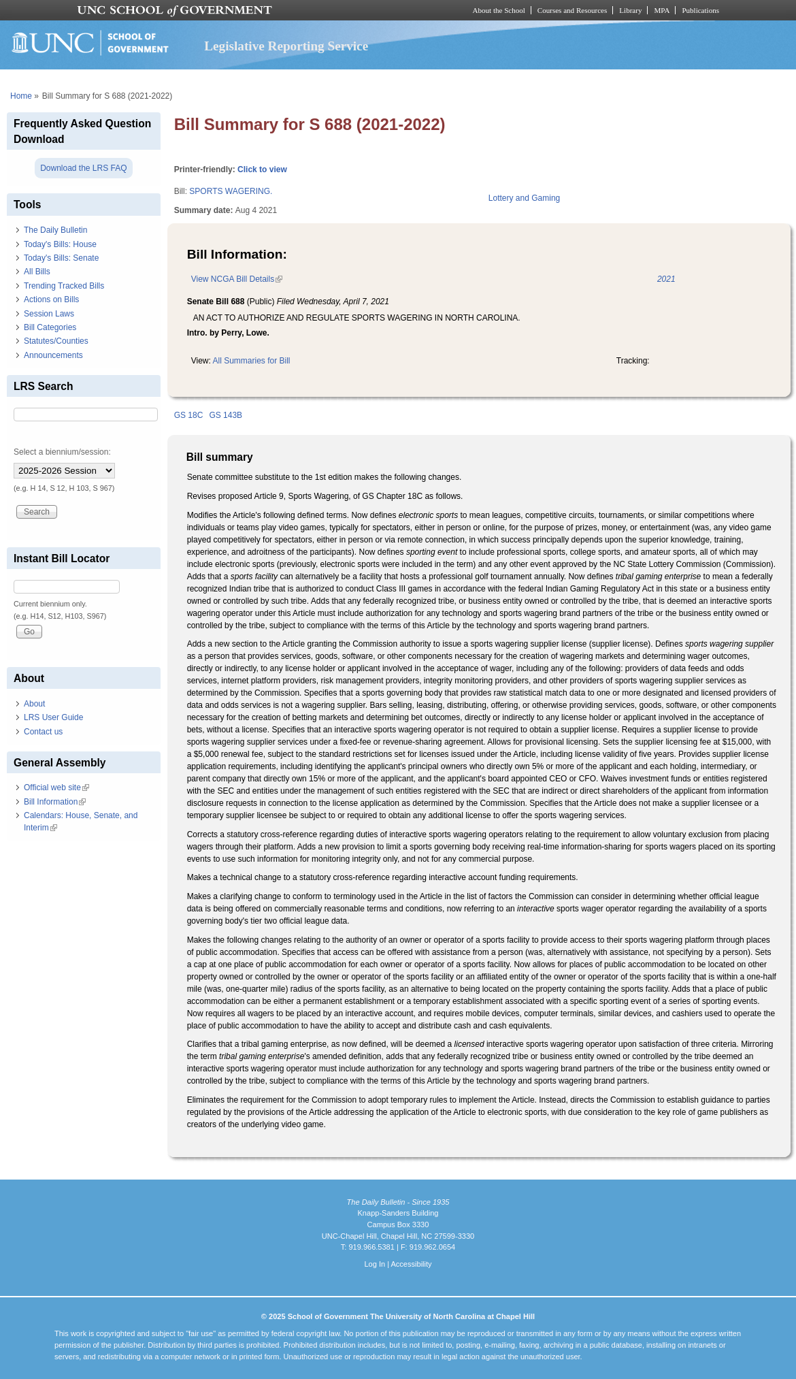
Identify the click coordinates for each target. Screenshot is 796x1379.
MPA (661, 10)
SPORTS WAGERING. (230, 191)
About (34, 704)
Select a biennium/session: (62, 452)
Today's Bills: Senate (61, 258)
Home (21, 96)
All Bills (37, 271)
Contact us (43, 731)
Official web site (56, 787)
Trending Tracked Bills (64, 286)
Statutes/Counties (56, 341)
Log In (374, 1264)
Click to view (262, 169)
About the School (499, 10)
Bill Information (55, 802)
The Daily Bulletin (55, 230)
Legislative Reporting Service (286, 46)
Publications (700, 10)
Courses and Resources (572, 10)
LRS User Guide (53, 717)
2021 (666, 279)
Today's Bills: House (60, 244)
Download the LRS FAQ (83, 168)
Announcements (53, 355)
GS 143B (225, 415)
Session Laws (49, 314)
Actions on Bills (51, 299)
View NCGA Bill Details (236, 279)
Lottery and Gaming (524, 198)
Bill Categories (50, 327)
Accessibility (411, 1264)
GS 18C (188, 415)
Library (630, 10)
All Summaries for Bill (252, 361)
